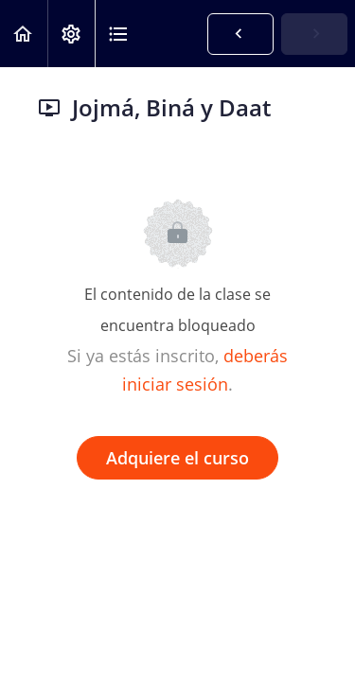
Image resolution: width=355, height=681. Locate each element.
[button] (23, 33)
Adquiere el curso (177, 457)
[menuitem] (71, 33)
